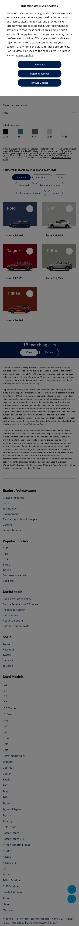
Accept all (40, 64)
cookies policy (24, 55)
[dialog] (39, 463)
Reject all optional (39, 73)
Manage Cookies (39, 82)
